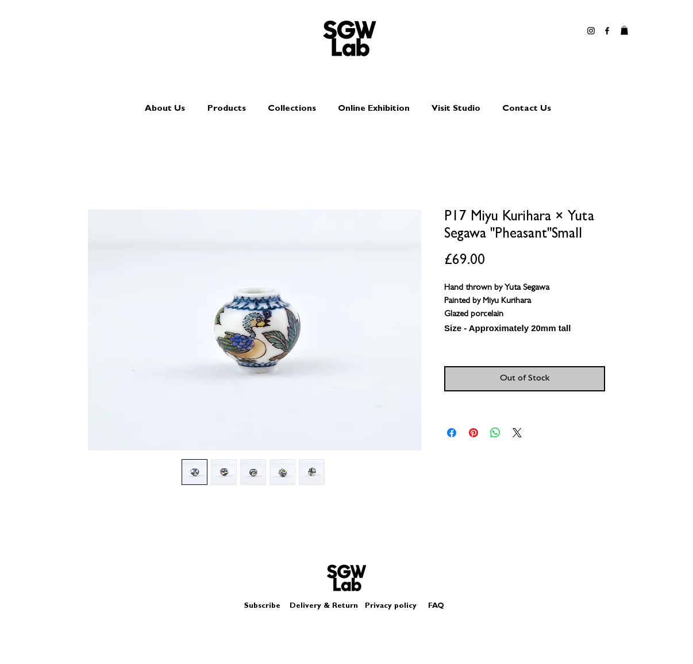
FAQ (436, 606)
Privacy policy (395, 606)
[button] (624, 30)
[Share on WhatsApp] (495, 433)
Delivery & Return (324, 606)
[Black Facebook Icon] (607, 31)
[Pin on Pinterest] (473, 433)
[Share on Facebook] (452, 433)
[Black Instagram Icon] (591, 31)
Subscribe (262, 606)
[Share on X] (517, 433)
